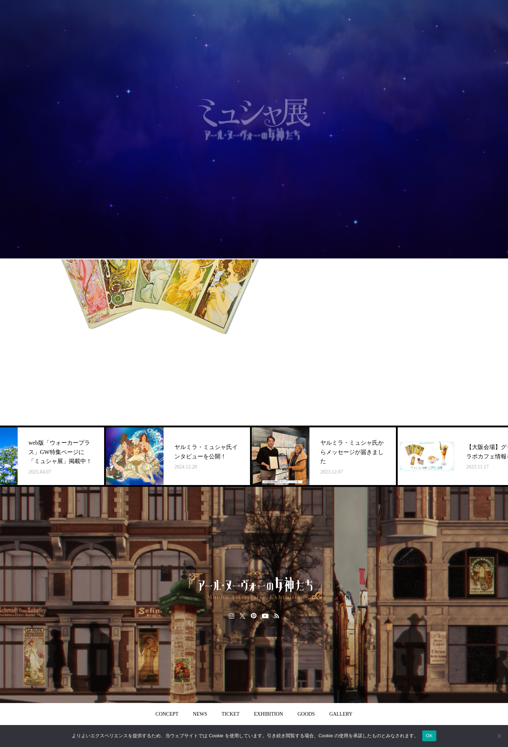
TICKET (231, 714)
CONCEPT (167, 714)
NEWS (200, 714)
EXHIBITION (268, 714)
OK (429, 735)
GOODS (306, 714)
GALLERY (341, 714)
